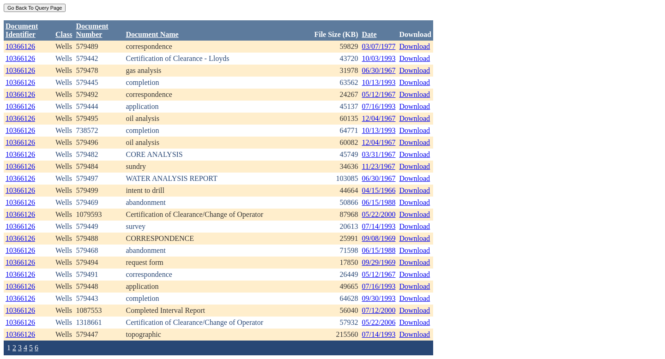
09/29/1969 (379, 262)
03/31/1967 (379, 154)
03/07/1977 (379, 46)
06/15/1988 (379, 202)
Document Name (152, 34)
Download (414, 46)
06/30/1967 (379, 70)
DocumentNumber (92, 30)
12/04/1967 (379, 118)
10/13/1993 (379, 82)
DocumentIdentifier (22, 30)
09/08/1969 (379, 238)
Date (369, 34)
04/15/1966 (379, 190)
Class (63, 34)
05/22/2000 (379, 214)
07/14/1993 (379, 226)
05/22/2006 (379, 322)
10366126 (20, 46)
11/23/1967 (378, 166)
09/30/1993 (379, 298)
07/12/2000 (379, 310)
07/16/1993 (379, 106)
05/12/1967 (379, 94)
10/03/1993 (379, 58)
